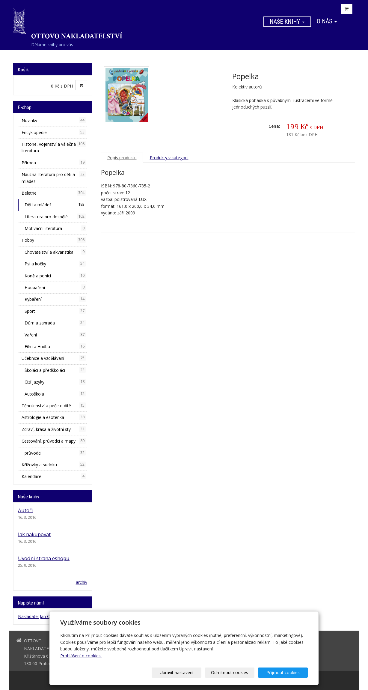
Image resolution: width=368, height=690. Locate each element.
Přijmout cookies (284, 672)
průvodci (55, 453)
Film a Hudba (55, 346)
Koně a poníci (55, 276)
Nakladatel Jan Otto (37, 616)
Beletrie (54, 193)
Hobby (54, 240)
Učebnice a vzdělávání (54, 358)
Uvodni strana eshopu (44, 558)
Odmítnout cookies (235, 672)
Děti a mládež (55, 205)
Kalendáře (54, 476)
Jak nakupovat (34, 534)
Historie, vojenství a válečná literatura (54, 147)
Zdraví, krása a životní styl (54, 429)
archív (81, 582)
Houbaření (55, 287)
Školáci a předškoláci (55, 370)
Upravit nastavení (186, 672)
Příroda (54, 163)
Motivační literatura (55, 228)
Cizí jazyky (55, 382)
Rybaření (55, 299)
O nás (327, 21)
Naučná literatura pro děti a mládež (54, 177)
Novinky (54, 120)
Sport (55, 311)
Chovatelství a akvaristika (55, 252)
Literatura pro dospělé (55, 217)
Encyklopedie (54, 132)
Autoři (25, 510)
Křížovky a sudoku (54, 464)
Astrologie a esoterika (54, 417)
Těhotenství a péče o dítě (54, 405)
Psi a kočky (55, 264)
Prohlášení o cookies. (81, 656)
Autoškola (55, 394)
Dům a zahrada (55, 323)
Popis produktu (122, 157)
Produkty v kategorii (169, 157)
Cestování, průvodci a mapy (54, 441)
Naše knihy (287, 21)
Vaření (55, 335)
